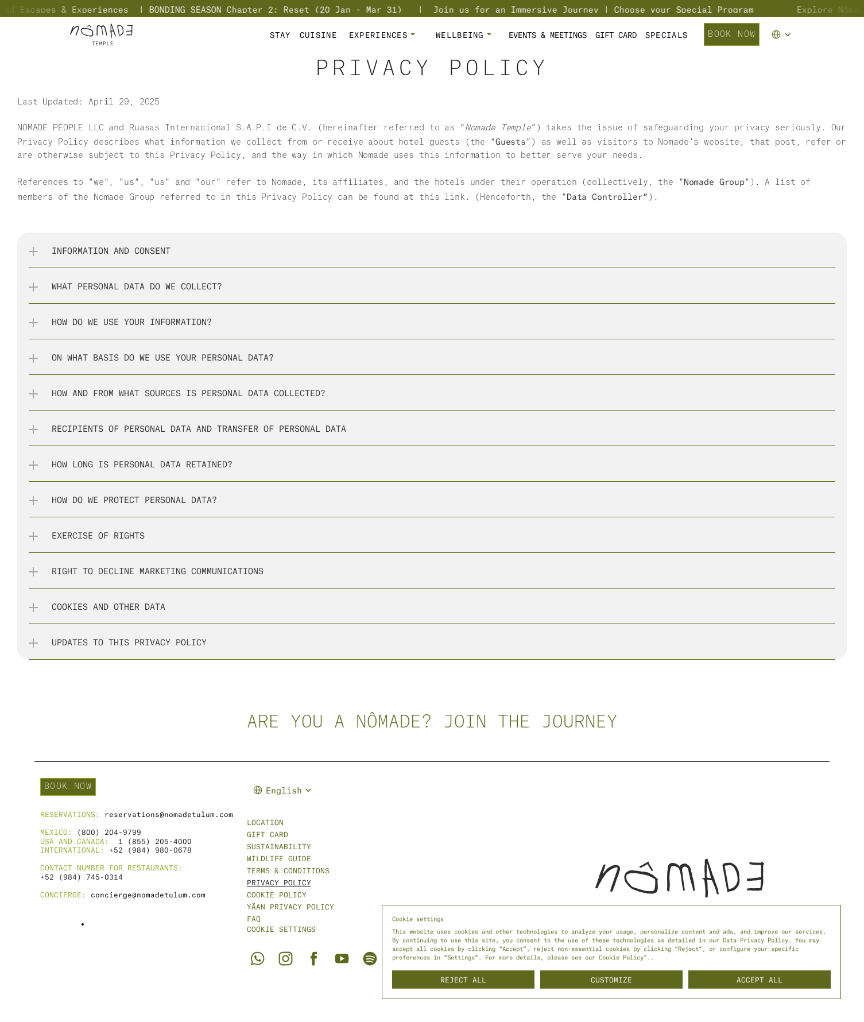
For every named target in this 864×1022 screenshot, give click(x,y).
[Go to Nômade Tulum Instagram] (286, 959)
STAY (280, 34)
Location (265, 822)
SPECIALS (666, 34)
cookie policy (277, 894)
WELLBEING (460, 34)
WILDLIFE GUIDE (279, 858)
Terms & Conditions (288, 870)
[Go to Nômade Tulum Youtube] (342, 959)
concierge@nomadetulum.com (148, 894)
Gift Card (267, 834)
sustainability (279, 846)
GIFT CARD (616, 34)
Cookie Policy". (624, 957)
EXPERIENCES (378, 34)
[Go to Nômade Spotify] (370, 959)
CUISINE (318, 34)
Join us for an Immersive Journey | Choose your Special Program (612, 8)
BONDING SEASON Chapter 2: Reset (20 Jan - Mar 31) (294, 8)
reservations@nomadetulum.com (168, 814)
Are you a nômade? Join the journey (432, 722)
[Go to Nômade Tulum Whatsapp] (257, 958)
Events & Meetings (548, 34)
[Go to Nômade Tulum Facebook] (314, 959)
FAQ (254, 918)
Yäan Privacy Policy (290, 906)
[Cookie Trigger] (281, 929)
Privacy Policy (279, 882)
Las (25, 102)
